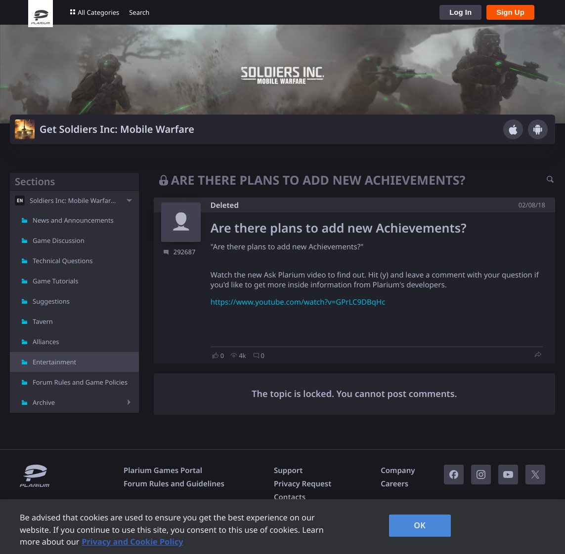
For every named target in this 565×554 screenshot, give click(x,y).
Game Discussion (59, 240)
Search (139, 12)
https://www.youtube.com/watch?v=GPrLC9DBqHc (298, 302)
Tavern (43, 321)
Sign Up (510, 12)
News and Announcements (73, 220)
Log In (460, 12)
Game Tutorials (55, 281)
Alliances (46, 341)
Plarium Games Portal (163, 470)
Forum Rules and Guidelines (174, 484)
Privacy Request (302, 484)
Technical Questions (63, 260)
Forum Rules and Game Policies (80, 382)
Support (288, 470)
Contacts (289, 497)
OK (420, 525)
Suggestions (51, 301)
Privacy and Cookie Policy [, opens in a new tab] (132, 541)
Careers (394, 484)
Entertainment (54, 361)
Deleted (225, 205)
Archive (44, 402)
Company (398, 470)
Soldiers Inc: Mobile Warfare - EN (74, 200)
